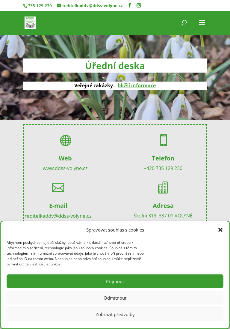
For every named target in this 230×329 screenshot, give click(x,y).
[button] (220, 230)
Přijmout (115, 281)
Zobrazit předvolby (115, 314)
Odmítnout (115, 298)
